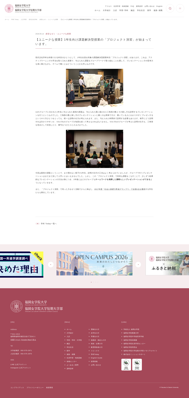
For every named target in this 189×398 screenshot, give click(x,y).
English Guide (96, 358)
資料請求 (139, 6)
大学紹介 (107, 10)
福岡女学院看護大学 (131, 333)
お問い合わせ (150, 6)
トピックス (95, 351)
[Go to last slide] (51, 265)
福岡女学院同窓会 (130, 347)
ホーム (98, 10)
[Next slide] (138, 265)
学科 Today (15, 19)
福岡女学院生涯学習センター (135, 344)
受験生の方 (95, 329)
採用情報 (94, 361)
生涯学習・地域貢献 (121, 6)
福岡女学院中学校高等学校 (134, 336)
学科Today (95, 354)
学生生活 (141, 10)
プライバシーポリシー (35, 387)
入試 (115, 10)
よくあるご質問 (72, 365)
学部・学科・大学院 (74, 340)
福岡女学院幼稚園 (130, 340)
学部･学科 (123, 10)
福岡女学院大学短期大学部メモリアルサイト (140, 351)
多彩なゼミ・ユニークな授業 (49, 19)
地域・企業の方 (97, 344)
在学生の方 (95, 333)
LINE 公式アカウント (18, 364)
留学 (149, 10)
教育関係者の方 (97, 347)
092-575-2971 (26, 350)
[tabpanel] (94, 264)
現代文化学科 (33, 19)
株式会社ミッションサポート (135, 354)
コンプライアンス (17, 387)
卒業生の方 (95, 336)
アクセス (108, 6)
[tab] (91, 282)
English (159, 6)
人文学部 (24, 19)
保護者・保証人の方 (98, 340)
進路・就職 (71, 354)
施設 (133, 10)
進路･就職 (158, 10)
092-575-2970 (26, 354)
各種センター (72, 361)
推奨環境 (49, 387)
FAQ (132, 6)
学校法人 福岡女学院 (131, 329)
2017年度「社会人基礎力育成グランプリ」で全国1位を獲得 (119, 189)
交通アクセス (15, 340)
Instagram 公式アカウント (20, 368)
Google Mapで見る (28, 340)
